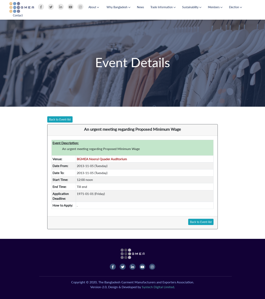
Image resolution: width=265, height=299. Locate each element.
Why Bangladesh (118, 7)
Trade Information (163, 7)
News (140, 7)
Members (215, 7)
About (93, 7)
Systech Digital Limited (158, 287)
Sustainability (191, 7)
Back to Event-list (60, 119)
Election (235, 7)
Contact (18, 15)
